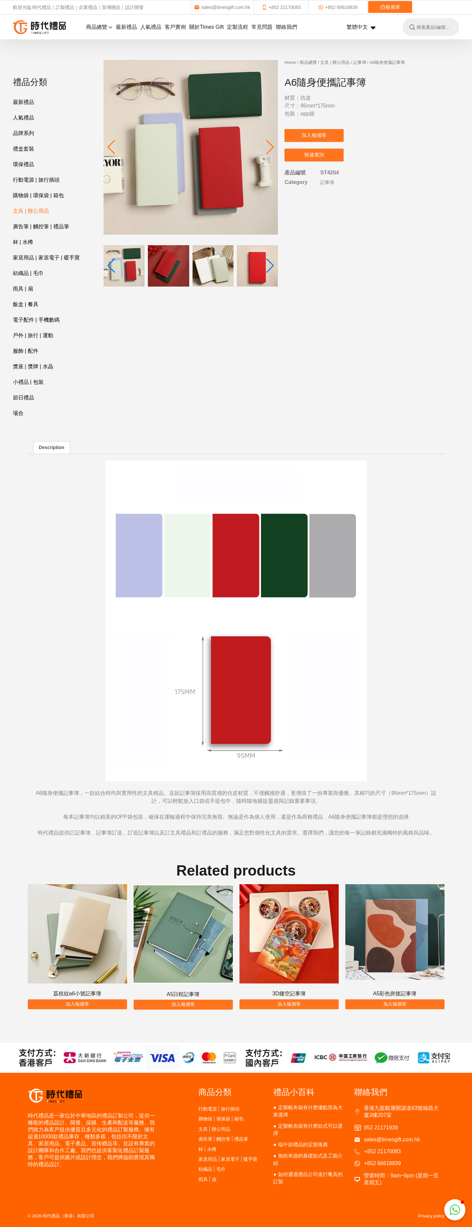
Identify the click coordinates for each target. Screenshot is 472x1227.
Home (290, 62)
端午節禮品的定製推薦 (303, 1144)
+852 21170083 (281, 7)
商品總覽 (99, 27)
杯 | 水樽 (23, 242)
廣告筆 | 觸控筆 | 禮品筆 (41, 226)
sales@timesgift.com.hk (222, 7)
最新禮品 (126, 27)
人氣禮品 (150, 27)
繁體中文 (361, 27)
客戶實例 (175, 27)
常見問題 (262, 27)
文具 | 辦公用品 (31, 211)
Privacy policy (431, 1215)
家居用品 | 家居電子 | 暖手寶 (46, 257)
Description (51, 447)
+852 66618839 (338, 7)
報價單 (390, 7)
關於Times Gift (206, 27)
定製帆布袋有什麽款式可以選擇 (307, 1129)
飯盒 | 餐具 (25, 304)
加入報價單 (314, 135)
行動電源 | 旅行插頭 (36, 180)
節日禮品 (23, 397)
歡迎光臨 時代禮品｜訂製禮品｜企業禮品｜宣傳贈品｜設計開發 (78, 7)
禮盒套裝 (23, 149)
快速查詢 (314, 155)
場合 (18, 413)
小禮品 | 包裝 (28, 382)
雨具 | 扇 (23, 289)
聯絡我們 (286, 27)
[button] (270, 147)
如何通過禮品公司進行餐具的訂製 (307, 1177)
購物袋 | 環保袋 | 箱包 (38, 195)
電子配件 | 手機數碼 (36, 320)
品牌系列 (23, 133)
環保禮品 (23, 164)
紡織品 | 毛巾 (28, 273)
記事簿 (359, 62)
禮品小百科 (294, 1092)
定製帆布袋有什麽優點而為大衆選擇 (307, 1111)
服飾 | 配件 (25, 351)
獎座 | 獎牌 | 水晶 (33, 366)
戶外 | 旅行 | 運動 (33, 335)
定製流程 (237, 27)
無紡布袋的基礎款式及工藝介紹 (307, 1159)
